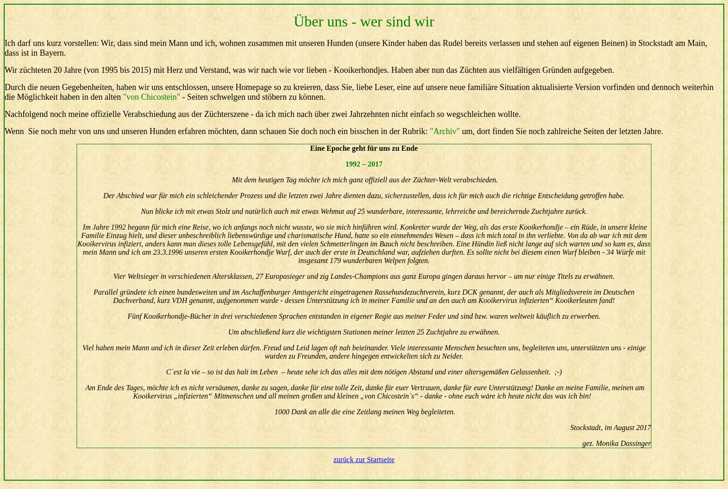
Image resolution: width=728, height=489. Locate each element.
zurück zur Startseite (364, 459)
